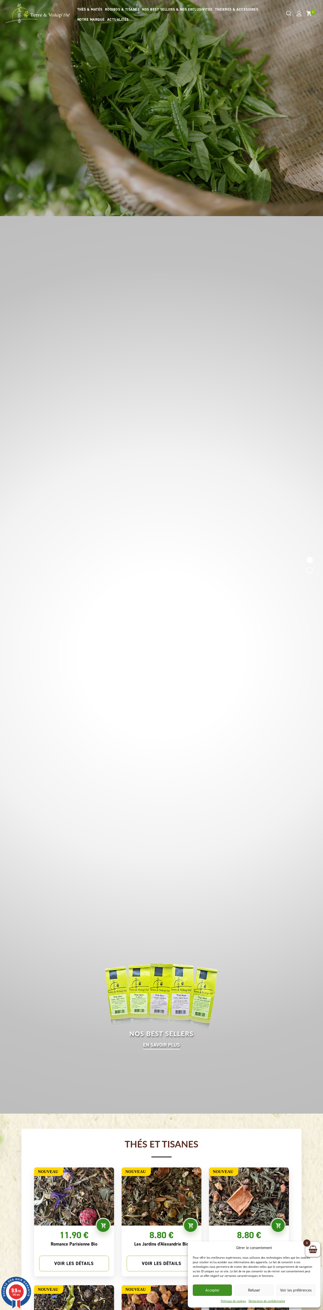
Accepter (212, 1290)
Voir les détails (74, 1263)
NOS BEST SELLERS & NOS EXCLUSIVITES (177, 9)
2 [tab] (310, 570)
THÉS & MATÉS (89, 9)
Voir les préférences (296, 1290)
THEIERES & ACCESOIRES (236, 9)
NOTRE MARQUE (91, 19)
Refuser (254, 1290)
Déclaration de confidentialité (267, 1301)
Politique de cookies (233, 1301)
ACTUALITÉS (118, 19)
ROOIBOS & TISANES (122, 9)
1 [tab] (310, 560)
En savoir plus (161, 1044)
